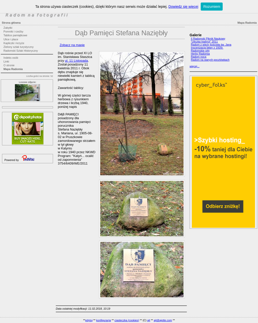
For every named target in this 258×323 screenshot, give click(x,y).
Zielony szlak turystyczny (19, 46)
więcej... (194, 66)
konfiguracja (103, 320)
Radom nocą (198, 56)
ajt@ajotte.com (163, 320)
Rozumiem (211, 7)
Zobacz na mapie (72, 45)
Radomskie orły (200, 50)
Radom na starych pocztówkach (210, 59)
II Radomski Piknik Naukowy (208, 38)
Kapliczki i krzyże (14, 43)
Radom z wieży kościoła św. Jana (211, 44)
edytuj (89, 320)
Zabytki (8, 27)
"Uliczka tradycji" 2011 (204, 41)
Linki (6, 61)
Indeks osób (11, 57)
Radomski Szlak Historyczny (21, 50)
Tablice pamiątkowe (15, 35)
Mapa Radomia (13, 69)
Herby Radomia (200, 53)
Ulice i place (11, 39)
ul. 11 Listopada (76, 60)
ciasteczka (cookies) (127, 320)
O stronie (9, 65)
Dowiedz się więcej (183, 7)
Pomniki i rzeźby (13, 31)
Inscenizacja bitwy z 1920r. (207, 47)
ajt (148, 320)
